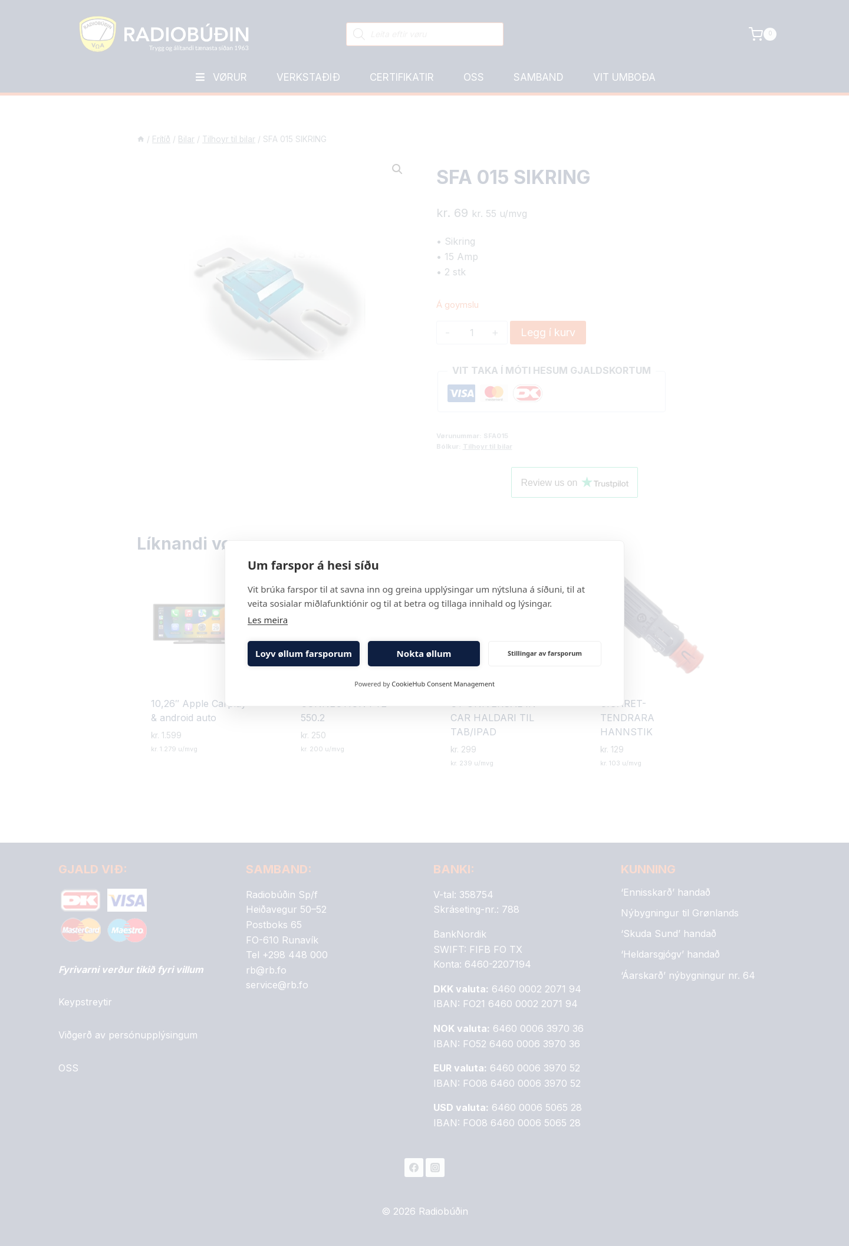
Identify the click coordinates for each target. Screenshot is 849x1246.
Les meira (268, 620)
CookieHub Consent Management (443, 683)
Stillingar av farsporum (545, 653)
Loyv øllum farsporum (303, 653)
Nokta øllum (424, 653)
